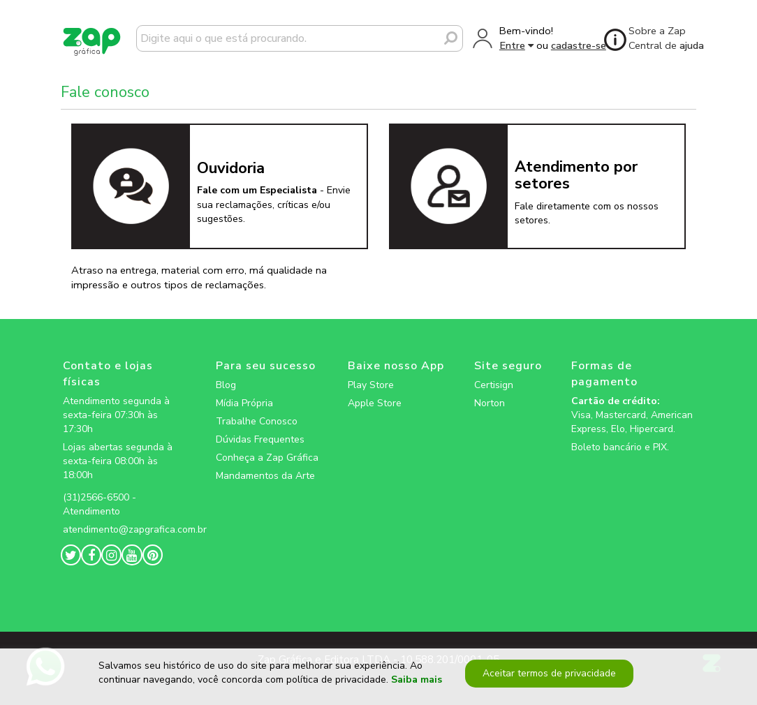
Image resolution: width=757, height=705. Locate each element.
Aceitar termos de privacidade (549, 673)
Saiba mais (416, 680)
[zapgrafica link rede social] (124, 486)
